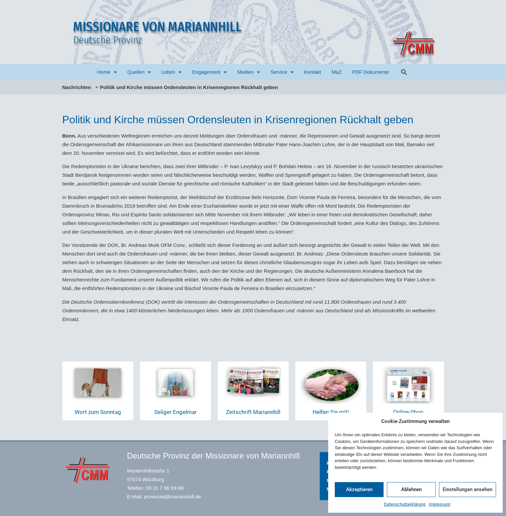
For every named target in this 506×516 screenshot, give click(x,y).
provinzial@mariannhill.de (172, 496)
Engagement (209, 72)
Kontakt (312, 72)
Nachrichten (76, 87)
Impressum (439, 504)
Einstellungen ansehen (467, 489)
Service (281, 72)
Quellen (139, 72)
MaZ (336, 72)
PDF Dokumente (370, 72)
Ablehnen (411, 489)
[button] (404, 72)
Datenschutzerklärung (404, 504)
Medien (248, 72)
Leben (171, 72)
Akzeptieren (359, 489)
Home (107, 72)
